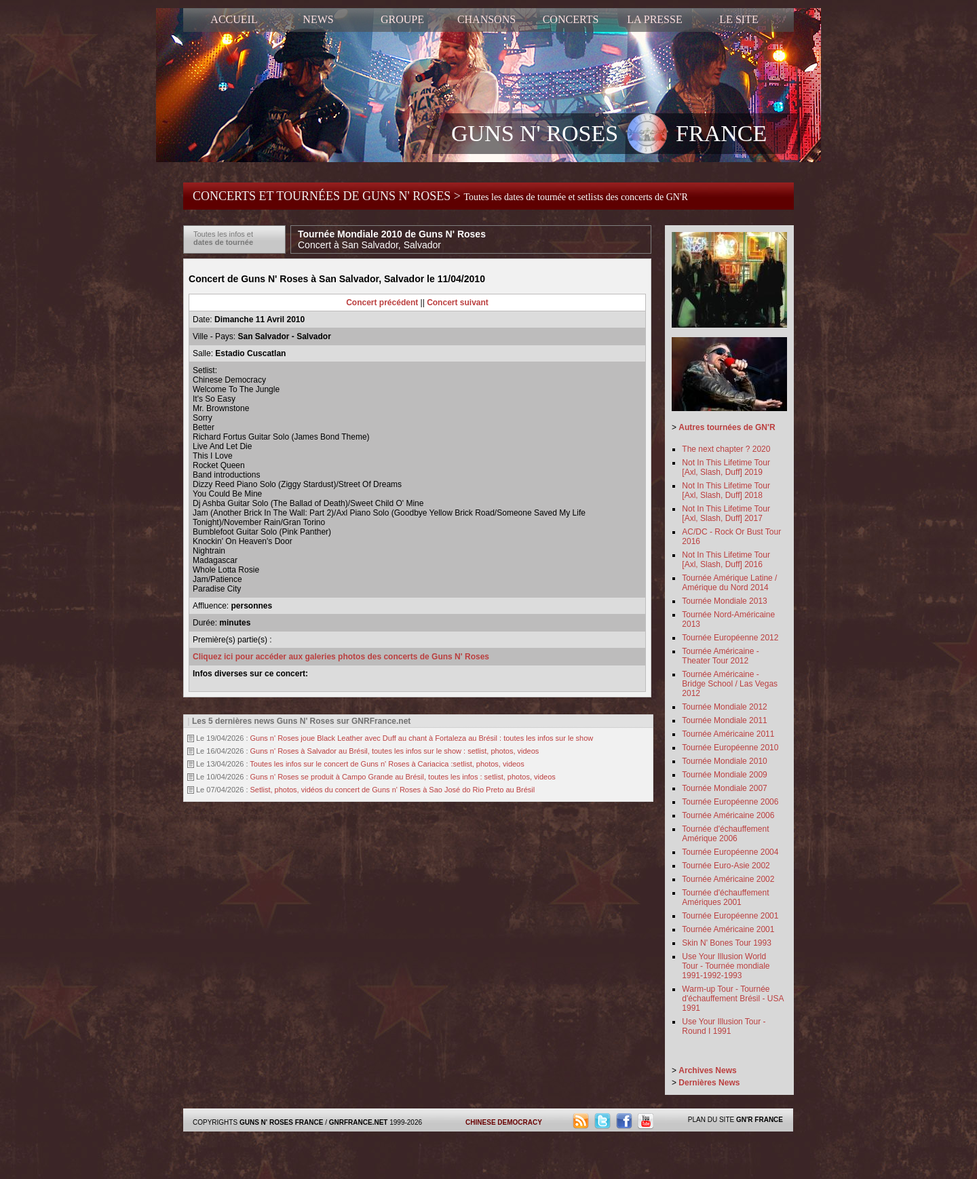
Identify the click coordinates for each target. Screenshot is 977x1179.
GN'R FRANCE (759, 1119)
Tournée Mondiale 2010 (724, 761)
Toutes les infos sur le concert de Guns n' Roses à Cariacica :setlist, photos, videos (387, 764)
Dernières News (709, 1082)
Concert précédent (382, 302)
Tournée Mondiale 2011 (724, 720)
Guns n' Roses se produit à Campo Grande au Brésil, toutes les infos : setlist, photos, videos (403, 777)
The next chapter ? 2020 (726, 449)
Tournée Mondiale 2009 (724, 774)
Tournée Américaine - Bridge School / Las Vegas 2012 (730, 684)
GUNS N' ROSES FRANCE (609, 135)
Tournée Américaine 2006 (728, 815)
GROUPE (402, 19)
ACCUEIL (233, 19)
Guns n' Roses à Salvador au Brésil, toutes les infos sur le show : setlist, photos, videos (394, 751)
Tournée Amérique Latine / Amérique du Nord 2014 (729, 582)
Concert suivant (457, 302)
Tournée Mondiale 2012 (724, 707)
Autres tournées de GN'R (726, 427)
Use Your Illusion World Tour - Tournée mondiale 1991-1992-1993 (725, 966)
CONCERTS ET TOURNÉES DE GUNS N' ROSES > (440, 196)
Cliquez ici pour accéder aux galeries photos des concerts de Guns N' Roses (341, 656)
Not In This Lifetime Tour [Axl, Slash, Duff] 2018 (726, 490)
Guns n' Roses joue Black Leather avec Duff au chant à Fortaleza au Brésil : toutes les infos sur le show (422, 738)
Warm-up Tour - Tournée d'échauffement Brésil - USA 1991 (732, 998)
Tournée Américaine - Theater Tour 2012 (720, 655)
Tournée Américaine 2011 (728, 734)
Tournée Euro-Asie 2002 (725, 865)
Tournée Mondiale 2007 (724, 788)
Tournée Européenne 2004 (730, 852)
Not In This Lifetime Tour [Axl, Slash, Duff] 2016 (726, 559)
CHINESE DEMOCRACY (503, 1122)
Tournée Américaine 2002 (728, 879)
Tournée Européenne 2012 (730, 637)
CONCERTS (571, 19)
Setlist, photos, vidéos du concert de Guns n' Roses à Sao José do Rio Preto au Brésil (392, 790)
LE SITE (738, 19)
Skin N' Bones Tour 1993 (726, 943)
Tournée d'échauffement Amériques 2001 (725, 897)
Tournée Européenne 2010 (730, 747)
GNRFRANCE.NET (358, 1122)
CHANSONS (486, 19)
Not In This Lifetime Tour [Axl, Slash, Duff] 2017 (726, 513)
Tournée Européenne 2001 (730, 916)
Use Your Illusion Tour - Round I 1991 (723, 1026)
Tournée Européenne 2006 (730, 802)
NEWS (318, 19)
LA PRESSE (654, 19)
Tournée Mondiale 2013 (724, 601)
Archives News (707, 1070)
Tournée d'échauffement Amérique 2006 (725, 833)
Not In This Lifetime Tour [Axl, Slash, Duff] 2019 (726, 467)
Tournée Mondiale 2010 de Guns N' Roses (392, 239)
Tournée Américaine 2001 (728, 929)
